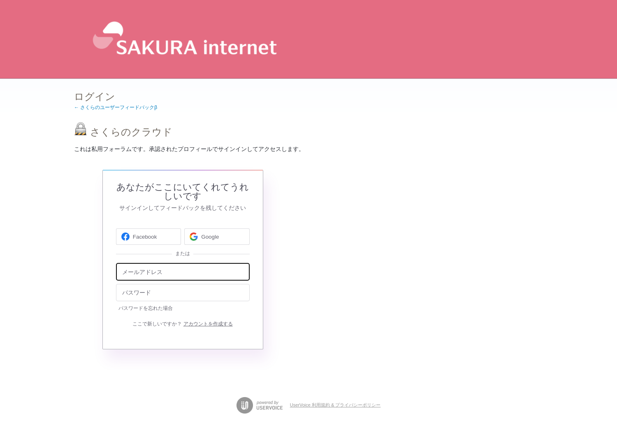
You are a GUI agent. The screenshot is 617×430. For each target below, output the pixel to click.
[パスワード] (183, 293)
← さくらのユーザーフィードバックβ (115, 107)
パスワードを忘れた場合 (145, 308)
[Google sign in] (217, 236)
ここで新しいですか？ (182, 324)
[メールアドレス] (183, 272)
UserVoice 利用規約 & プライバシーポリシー (335, 404)
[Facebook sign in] (148, 236)
